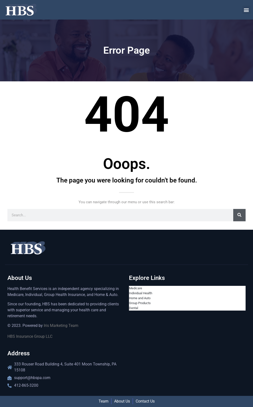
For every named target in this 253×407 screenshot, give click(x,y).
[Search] (239, 215)
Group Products (140, 303)
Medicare (135, 288)
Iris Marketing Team (61, 325)
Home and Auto (139, 298)
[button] (246, 10)
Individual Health (140, 293)
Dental (133, 308)
